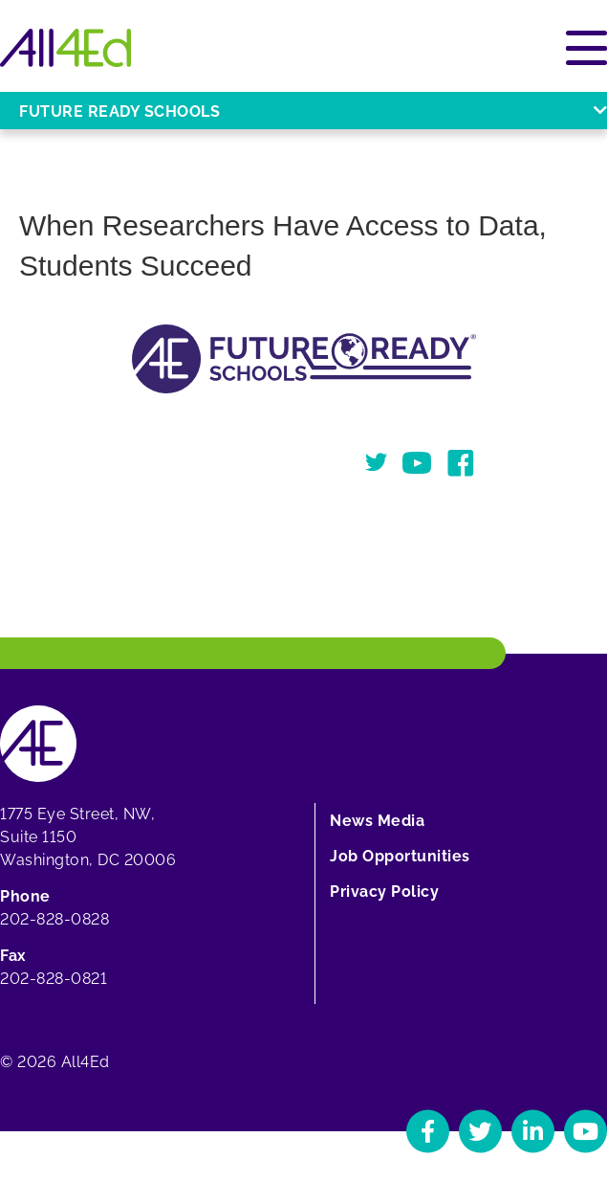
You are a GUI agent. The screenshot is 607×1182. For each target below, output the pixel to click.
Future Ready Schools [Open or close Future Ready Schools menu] (313, 111)
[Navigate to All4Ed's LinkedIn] (532, 1130)
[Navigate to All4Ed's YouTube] (585, 1130)
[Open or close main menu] (586, 48)
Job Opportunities (400, 856)
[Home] (65, 48)
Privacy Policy (384, 891)
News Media (377, 821)
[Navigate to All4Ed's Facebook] (427, 1130)
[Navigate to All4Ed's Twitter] (480, 1130)
